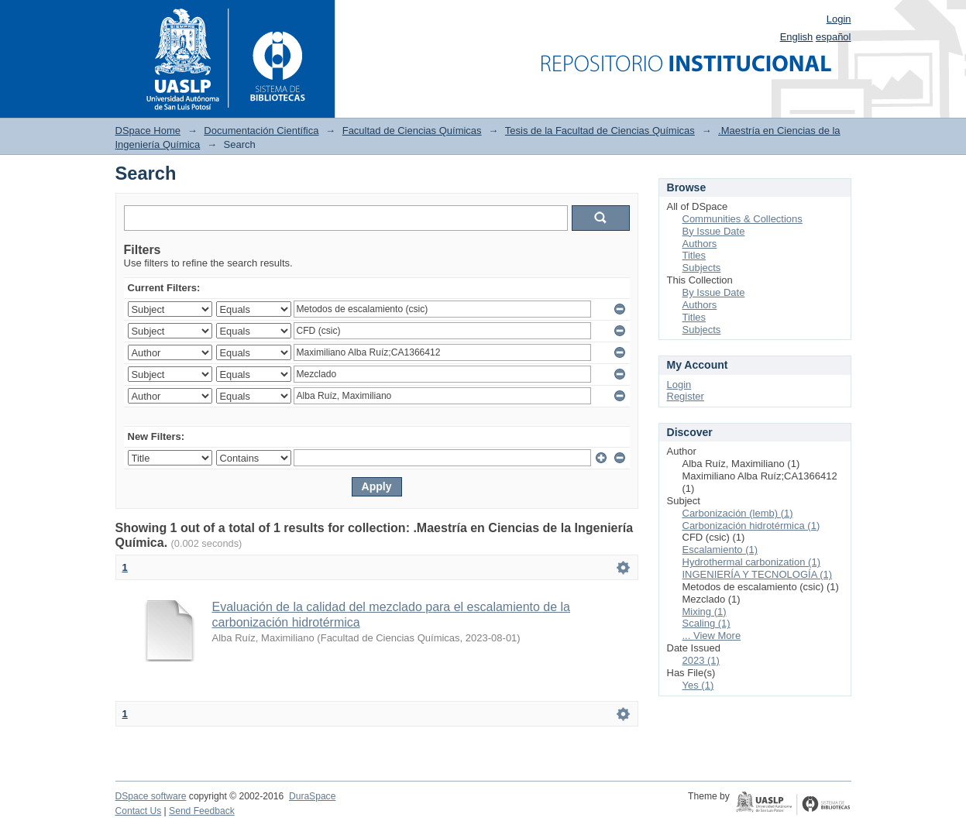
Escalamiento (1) (720, 549)
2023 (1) (701, 660)
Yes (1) (698, 685)
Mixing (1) (704, 611)
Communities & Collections (742, 219)
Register (685, 396)
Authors (699, 243)
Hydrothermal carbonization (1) (751, 562)
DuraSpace (312, 796)
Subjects (701, 267)
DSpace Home (148, 130)
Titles (694, 255)
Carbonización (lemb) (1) (737, 513)
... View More (711, 635)
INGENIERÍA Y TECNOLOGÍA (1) (757, 574)
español (833, 37)
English (796, 37)
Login (839, 19)
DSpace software (151, 796)
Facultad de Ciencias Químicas (412, 130)
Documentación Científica (261, 130)
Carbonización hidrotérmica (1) (751, 525)
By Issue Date (713, 231)
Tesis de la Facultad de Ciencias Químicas (600, 130)
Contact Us (138, 811)
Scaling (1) (706, 623)
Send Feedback (202, 811)
